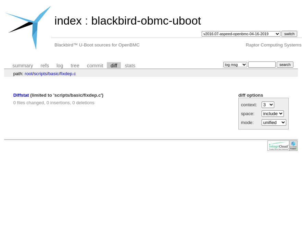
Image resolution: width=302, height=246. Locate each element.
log (59, 65)
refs (45, 65)
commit (95, 65)
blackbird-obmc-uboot (146, 20)
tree (75, 65)
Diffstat (21, 95)
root (29, 73)
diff (114, 65)
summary (22, 65)
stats (130, 65)
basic (53, 73)
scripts (40, 73)
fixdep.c (68, 73)
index (68, 20)
